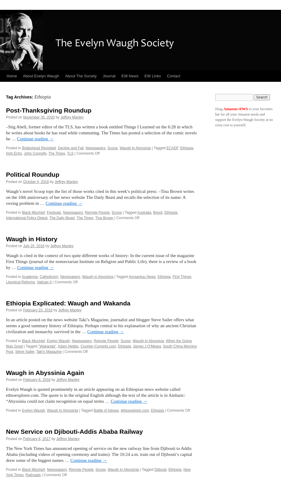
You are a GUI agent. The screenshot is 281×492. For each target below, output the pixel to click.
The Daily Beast (62, 218)
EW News (129, 76)
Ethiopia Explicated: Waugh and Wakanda (68, 303)
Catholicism (49, 277)
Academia (30, 277)
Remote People (97, 212)
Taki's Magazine (49, 352)
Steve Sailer (24, 352)
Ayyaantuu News (142, 277)
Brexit (158, 212)
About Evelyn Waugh (41, 76)
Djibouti (161, 470)
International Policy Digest (27, 218)
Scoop (113, 148)
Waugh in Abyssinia (135, 148)
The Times (56, 153)
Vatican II (44, 282)
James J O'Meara (147, 346)
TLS (70, 153)
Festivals (54, 212)
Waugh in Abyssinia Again (45, 372)
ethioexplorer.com (135, 410)
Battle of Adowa (106, 410)
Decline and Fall (70, 148)
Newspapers (95, 148)
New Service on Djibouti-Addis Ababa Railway (74, 431)
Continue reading (35, 138)
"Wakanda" (47, 346)
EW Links (152, 76)
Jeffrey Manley (72, 117)
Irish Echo (14, 153)
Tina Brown (104, 218)
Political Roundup (32, 174)
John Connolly (35, 153)
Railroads (33, 475)
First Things (181, 277)
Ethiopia (186, 148)
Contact (173, 76)
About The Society (81, 76)
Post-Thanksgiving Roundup (48, 110)
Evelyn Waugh (58, 341)
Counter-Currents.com (98, 346)
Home (12, 76)
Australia (144, 212)
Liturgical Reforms (20, 282)
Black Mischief (33, 212)
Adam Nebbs (68, 346)
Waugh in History (31, 239)
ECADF (172, 148)
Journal (109, 76)
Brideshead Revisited (39, 148)
